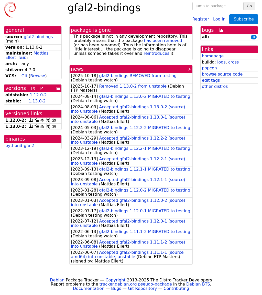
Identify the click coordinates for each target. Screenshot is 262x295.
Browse (37, 75)
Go (249, 6)
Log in (219, 18)
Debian (57, 280)
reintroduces (156, 53)
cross (233, 62)
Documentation (88, 288)
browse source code (222, 74)
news (77, 69)
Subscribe (244, 19)
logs (221, 62)
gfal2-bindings (38, 36)
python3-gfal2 (19, 145)
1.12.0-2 (38, 94)
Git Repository (142, 288)
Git (24, 75)
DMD (23, 58)
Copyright (115, 280)
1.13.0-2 (37, 101)
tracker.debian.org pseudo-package (136, 284)
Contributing (176, 288)
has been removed (163, 40)
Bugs (116, 288)
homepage (213, 56)
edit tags (211, 80)
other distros (215, 86)
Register (200, 18)
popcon (209, 68)
